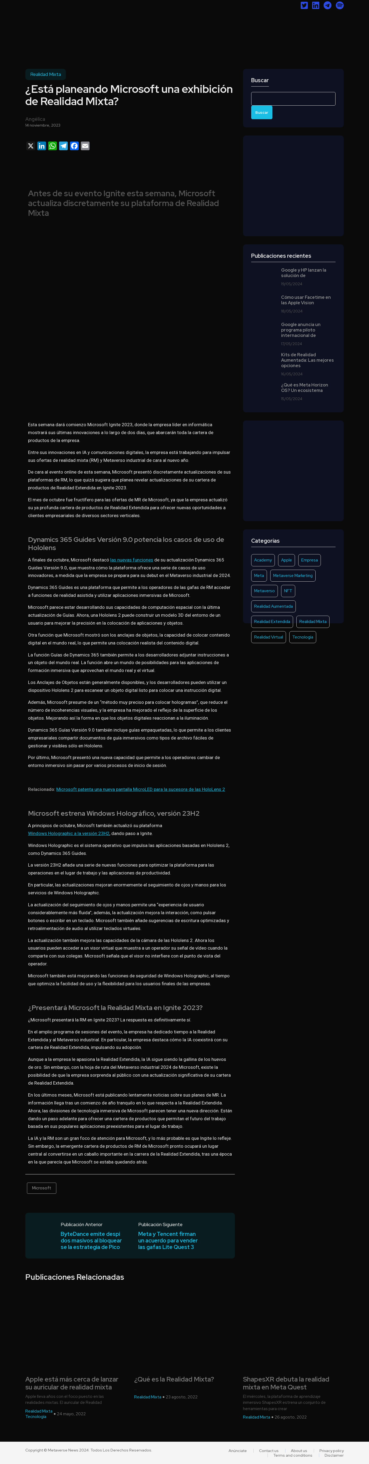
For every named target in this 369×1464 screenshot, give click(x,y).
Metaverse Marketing (293, 575)
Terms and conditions (292, 1455)
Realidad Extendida (272, 621)
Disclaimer (334, 1455)
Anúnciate (238, 1451)
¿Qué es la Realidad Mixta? (174, 1379)
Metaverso (264, 591)
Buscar (260, 80)
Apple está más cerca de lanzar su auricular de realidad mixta (71, 1383)
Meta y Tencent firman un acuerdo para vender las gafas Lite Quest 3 (168, 1240)
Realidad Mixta (45, 74)
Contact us (269, 1451)
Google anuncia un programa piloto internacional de (301, 330)
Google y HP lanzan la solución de (303, 273)
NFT (288, 591)
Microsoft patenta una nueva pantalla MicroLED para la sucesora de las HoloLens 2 (140, 789)
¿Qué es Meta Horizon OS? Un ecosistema (304, 387)
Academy (263, 560)
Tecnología (302, 637)
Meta (259, 575)
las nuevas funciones (131, 560)
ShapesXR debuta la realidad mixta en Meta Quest (286, 1383)
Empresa (309, 560)
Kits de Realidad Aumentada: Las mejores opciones (307, 360)
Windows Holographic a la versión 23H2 (68, 833)
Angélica (35, 119)
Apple (286, 560)
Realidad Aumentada (273, 606)
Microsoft (41, 1188)
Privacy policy (331, 1451)
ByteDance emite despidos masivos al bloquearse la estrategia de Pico (91, 1240)
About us (299, 1451)
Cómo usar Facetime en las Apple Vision (306, 300)
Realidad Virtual (268, 637)
